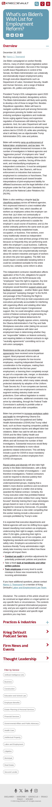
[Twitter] (21, 791)
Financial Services (11, 716)
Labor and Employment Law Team (29, 587)
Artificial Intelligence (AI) (14, 675)
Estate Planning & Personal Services (19, 710)
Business (8, 682)
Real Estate (9, 765)
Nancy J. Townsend (16, 57)
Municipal (8, 758)
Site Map (29, 799)
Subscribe (21, 796)
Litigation (8, 751)
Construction (9, 689)
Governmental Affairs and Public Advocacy (21, 723)
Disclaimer (9, 796)
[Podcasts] (15, 791)
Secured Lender (10, 772)
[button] (7, 35)
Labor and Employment (13, 744)
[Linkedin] (26, 791)
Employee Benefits (12, 703)
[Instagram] (36, 791)
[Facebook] (31, 791)
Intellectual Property (12, 737)
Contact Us (33, 796)
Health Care (9, 730)
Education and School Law (15, 696)
